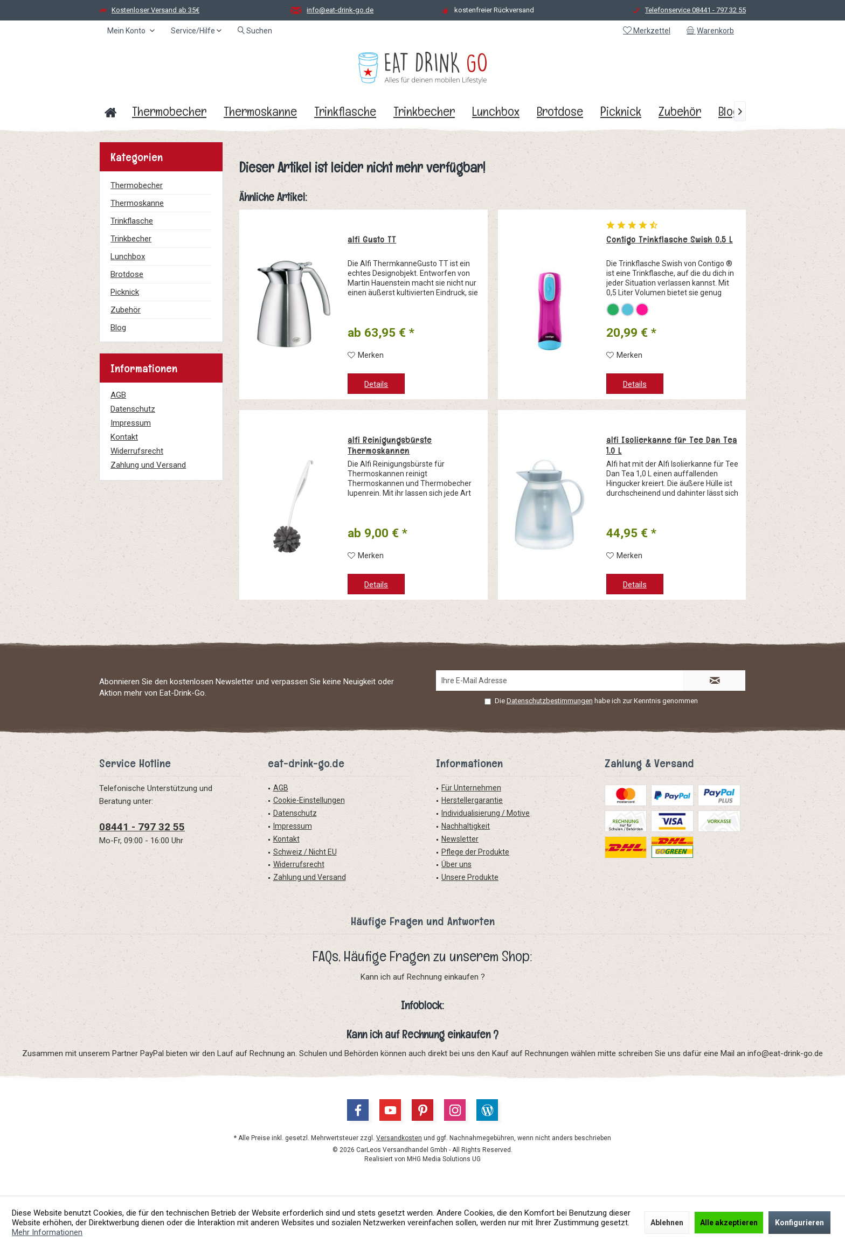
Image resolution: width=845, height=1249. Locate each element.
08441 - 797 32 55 (142, 827)
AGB (118, 395)
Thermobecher (136, 185)
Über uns (456, 864)
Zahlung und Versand (148, 465)
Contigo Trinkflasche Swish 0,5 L (669, 239)
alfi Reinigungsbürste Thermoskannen (390, 445)
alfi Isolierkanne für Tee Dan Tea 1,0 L (671, 445)
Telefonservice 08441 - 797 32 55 (695, 10)
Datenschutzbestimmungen (550, 701)
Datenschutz (132, 409)
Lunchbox (127, 256)
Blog (118, 327)
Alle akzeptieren (729, 1222)
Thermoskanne (137, 203)
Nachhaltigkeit (465, 826)
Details (376, 384)
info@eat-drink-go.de (340, 10)
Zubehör (125, 310)
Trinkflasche (131, 221)
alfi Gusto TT (372, 239)
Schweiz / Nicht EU (305, 852)
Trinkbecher (130, 239)
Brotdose (126, 274)
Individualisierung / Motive (485, 813)
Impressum (130, 423)
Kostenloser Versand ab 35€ (155, 10)
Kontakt (124, 437)
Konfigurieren (799, 1222)
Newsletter (460, 839)
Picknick (124, 292)
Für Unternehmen (471, 787)
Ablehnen (666, 1222)
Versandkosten (399, 1138)
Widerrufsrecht (136, 451)
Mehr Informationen (47, 1232)
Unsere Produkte (469, 877)
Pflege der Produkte (475, 852)
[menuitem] (712, 30)
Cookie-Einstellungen (309, 800)
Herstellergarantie (472, 800)
